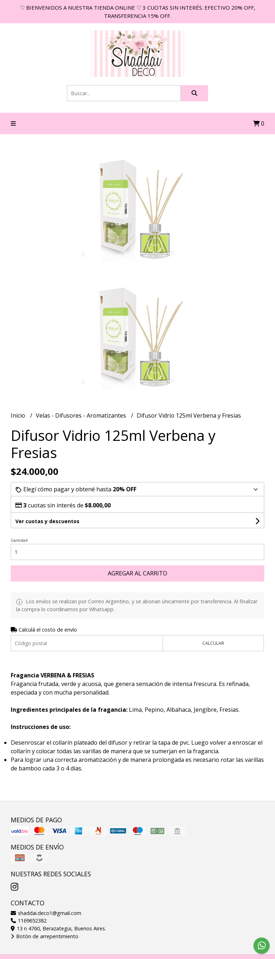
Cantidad (19, 540)
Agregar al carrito (137, 573)
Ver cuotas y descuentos (47, 521)
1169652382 (29, 920)
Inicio (18, 415)
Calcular (213, 643)
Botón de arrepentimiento (44, 936)
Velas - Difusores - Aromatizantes (81, 415)
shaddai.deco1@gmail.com (46, 913)
